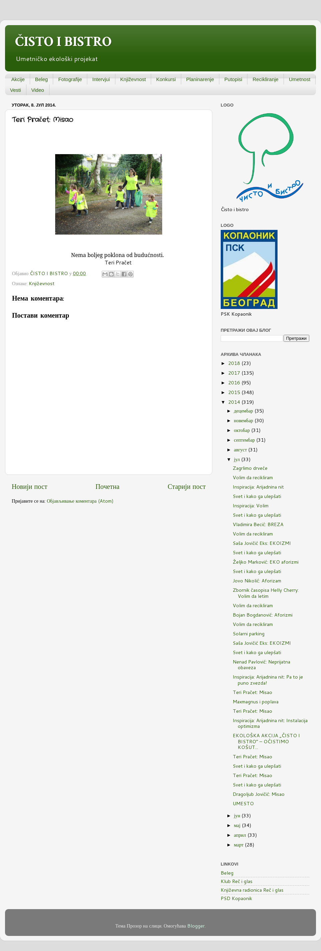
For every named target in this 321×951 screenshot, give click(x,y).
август (241, 449)
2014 (234, 401)
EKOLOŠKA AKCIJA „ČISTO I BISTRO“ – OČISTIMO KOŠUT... (266, 741)
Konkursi (166, 79)
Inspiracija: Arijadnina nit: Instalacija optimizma (270, 723)
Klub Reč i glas (236, 881)
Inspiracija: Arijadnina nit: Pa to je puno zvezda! (268, 679)
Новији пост (29, 486)
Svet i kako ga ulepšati (257, 496)
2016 (234, 382)
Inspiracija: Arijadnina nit (258, 486)
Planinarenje (200, 79)
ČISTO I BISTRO (63, 42)
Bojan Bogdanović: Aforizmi (263, 614)
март (239, 844)
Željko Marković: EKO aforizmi (266, 561)
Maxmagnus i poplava (256, 701)
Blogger (196, 925)
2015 (234, 392)
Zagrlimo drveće (250, 467)
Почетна (108, 486)
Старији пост (187, 486)
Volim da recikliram (253, 477)
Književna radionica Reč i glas (252, 889)
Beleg (41, 79)
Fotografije (70, 79)
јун (238, 815)
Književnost (133, 79)
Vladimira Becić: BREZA (258, 524)
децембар (244, 410)
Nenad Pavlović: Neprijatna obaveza (261, 664)
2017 (234, 372)
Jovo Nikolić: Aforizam (257, 580)
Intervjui (101, 79)
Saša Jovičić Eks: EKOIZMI (262, 543)
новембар (244, 420)
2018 (234, 363)
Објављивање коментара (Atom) (80, 500)
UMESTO (243, 803)
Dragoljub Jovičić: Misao (259, 794)
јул (237, 459)
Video (37, 90)
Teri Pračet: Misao (252, 692)
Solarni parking (248, 633)
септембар (245, 439)
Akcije (18, 79)
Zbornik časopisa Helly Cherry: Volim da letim (266, 592)
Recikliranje (265, 79)
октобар (242, 430)
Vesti (15, 90)
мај (238, 825)
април (240, 834)
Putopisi (233, 79)
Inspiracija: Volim (251, 505)
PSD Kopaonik (236, 898)
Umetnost (299, 79)
